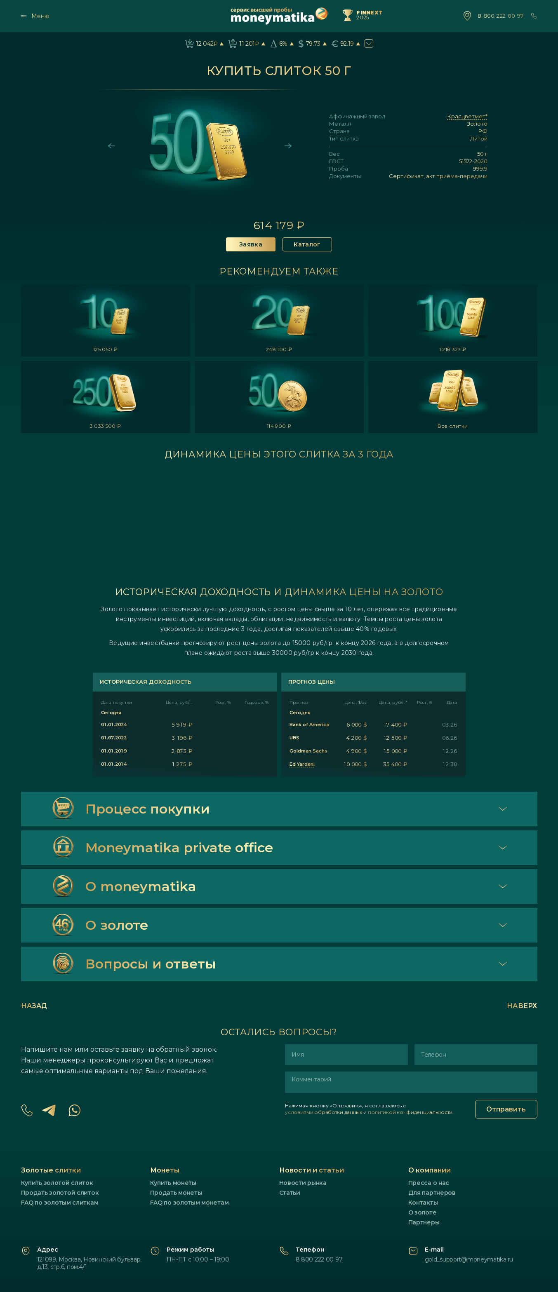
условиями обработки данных (323, 1112)
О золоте (422, 1212)
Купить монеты (173, 1182)
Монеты (164, 1170)
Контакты (423, 1202)
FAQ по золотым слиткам (60, 1202)
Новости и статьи (311, 1170)
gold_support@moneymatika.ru (469, 1259)
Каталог (307, 244)
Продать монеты (176, 1192)
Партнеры (424, 1222)
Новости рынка (303, 1182)
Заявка (250, 244)
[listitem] (105, 320)
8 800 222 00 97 (501, 16)
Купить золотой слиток (57, 1182)
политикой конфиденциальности (410, 1112)
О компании (429, 1170)
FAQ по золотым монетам (189, 1202)
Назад (34, 1006)
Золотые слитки (51, 1170)
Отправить (506, 1109)
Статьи (289, 1192)
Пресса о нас (429, 1182)
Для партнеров (432, 1192)
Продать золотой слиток (60, 1192)
